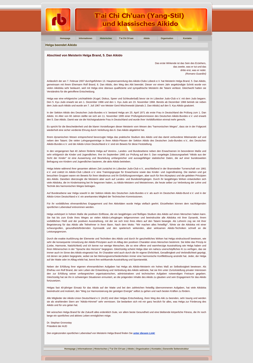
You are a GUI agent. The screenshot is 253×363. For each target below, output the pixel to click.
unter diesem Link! (144, 333)
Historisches (101, 348)
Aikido (130, 348)
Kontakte (156, 348)
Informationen (84, 348)
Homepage (70, 348)
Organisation (143, 348)
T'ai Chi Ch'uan (117, 348)
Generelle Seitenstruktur (176, 348)
